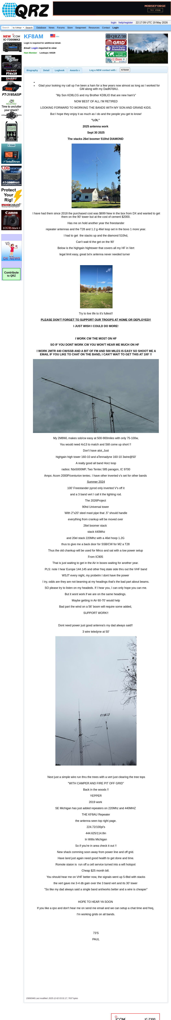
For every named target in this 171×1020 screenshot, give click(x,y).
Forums (61, 27)
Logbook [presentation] (59, 70)
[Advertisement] (65, 986)
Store (70, 27)
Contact (106, 27)
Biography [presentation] (32, 70)
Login (116, 27)
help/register (126, 22)
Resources (94, 27)
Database (41, 27)
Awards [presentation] (75, 70)
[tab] (32, 70)
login (113, 22)
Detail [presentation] (46, 70)
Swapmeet (80, 27)
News (51, 27)
